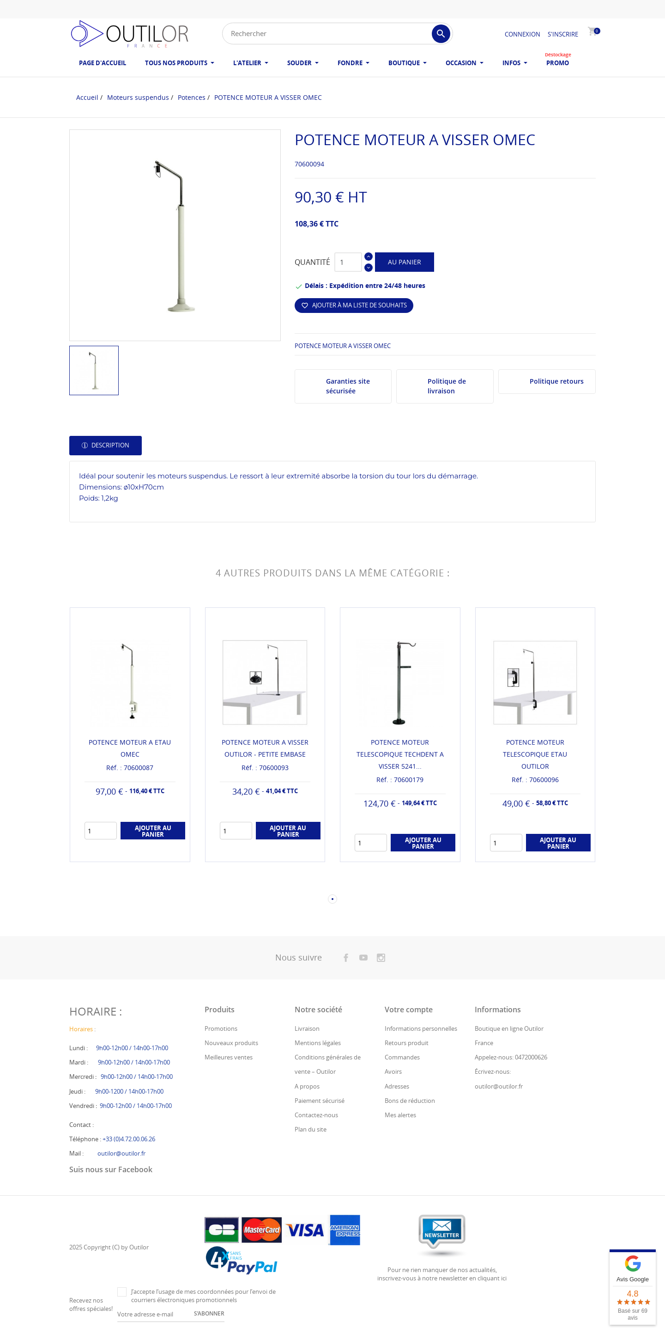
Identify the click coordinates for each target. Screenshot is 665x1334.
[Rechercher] (337, 33)
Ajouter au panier (153, 831)
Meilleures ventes (229, 1057)
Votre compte (409, 1009)
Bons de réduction (410, 1100)
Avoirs (393, 1071)
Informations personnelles (421, 1028)
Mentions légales (318, 1043)
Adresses (397, 1086)
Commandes (402, 1057)
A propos (307, 1086)
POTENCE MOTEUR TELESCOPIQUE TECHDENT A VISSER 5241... (400, 754)
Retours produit (407, 1043)
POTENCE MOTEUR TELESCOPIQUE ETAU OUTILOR (535, 754)
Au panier (404, 261)
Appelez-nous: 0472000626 (511, 1057)
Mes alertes (400, 1115)
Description (109, 445)
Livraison (307, 1028)
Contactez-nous (316, 1115)
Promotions (221, 1028)
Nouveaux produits (231, 1043)
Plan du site (310, 1129)
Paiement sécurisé (320, 1100)
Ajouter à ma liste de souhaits (354, 305)
